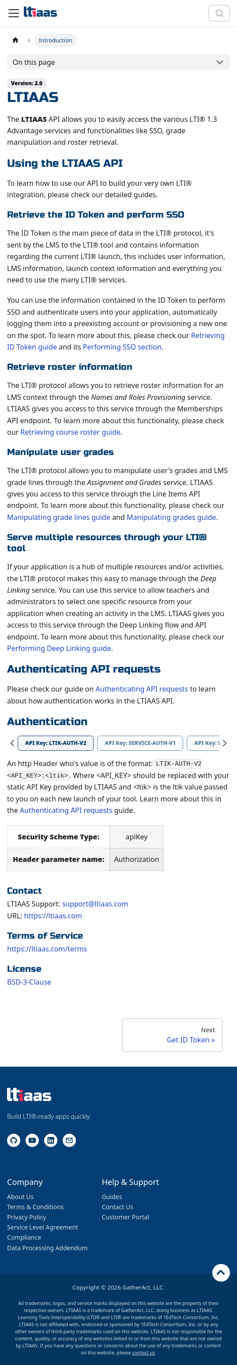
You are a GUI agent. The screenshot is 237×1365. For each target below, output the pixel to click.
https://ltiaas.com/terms (47, 949)
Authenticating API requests (142, 689)
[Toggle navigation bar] (13, 13)
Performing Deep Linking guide (59, 648)
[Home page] (15, 40)
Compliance (24, 1237)
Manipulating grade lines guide (58, 517)
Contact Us (117, 1207)
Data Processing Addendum (47, 1248)
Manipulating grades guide (171, 517)
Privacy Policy (26, 1217)
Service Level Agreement (42, 1227)
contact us (143, 1353)
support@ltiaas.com (95, 904)
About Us (20, 1196)
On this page (34, 62)
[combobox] (219, 13)
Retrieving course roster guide (70, 432)
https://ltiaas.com (53, 916)
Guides (112, 1196)
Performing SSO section (122, 347)
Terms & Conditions (35, 1207)
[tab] (56, 743)
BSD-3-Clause (29, 982)
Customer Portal (125, 1217)
